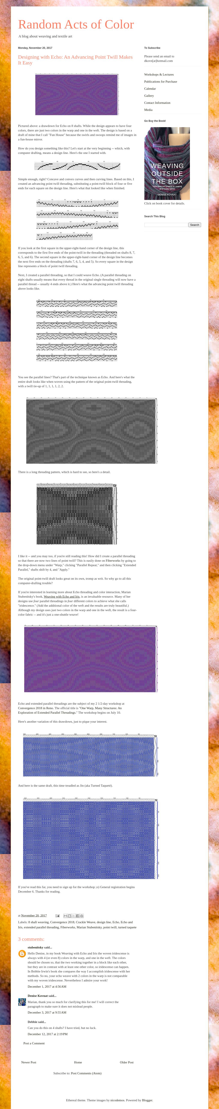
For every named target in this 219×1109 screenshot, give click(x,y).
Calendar (150, 88)
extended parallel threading (41, 927)
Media (148, 110)
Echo (115, 922)
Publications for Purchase (160, 81)
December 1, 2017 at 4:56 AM (47, 986)
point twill (110, 927)
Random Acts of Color (76, 24)
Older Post (127, 1062)
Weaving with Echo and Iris (62, 596)
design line (104, 922)
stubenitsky (35, 947)
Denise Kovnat (38, 995)
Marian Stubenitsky (89, 927)
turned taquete (127, 927)
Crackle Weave (85, 922)
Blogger (147, 1100)
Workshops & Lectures (159, 74)
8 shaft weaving (38, 922)
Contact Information (157, 102)
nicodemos (117, 1100)
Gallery (149, 95)
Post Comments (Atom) (86, 1073)
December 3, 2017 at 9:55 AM (47, 1012)
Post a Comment (34, 1043)
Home (78, 1062)
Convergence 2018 (62, 922)
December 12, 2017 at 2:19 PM (48, 1034)
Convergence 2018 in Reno (35, 708)
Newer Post (28, 1062)
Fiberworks (113, 560)
